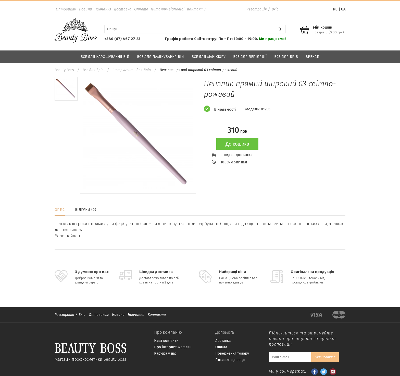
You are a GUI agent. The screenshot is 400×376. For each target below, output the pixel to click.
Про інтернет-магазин (172, 347)
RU (335, 9)
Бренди (312, 57)
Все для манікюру (209, 57)
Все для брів (286, 57)
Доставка (122, 9)
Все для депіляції (250, 57)
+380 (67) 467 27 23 (122, 38)
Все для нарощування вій (105, 57)
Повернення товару (232, 353)
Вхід (275, 9)
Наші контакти (166, 341)
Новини (85, 9)
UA (343, 9)
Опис (60, 210)
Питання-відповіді (167, 9)
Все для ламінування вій (160, 57)
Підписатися (325, 357)
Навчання (102, 9)
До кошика (237, 144)
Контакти (196, 9)
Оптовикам (66, 9)
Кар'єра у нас (165, 353)
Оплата (141, 9)
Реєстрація (256, 9)
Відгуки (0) (85, 210)
